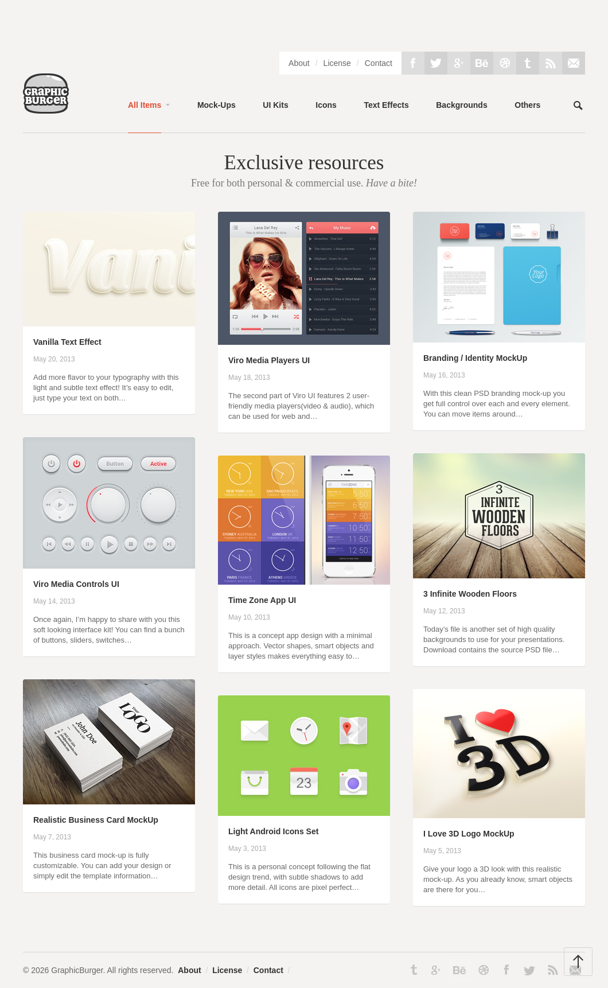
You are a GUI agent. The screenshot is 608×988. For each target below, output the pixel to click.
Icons (326, 105)
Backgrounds (461, 105)
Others (527, 105)
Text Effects (386, 105)
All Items (144, 105)
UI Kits (275, 105)
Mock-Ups (216, 105)
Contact (378, 63)
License (337, 63)
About (299, 63)
